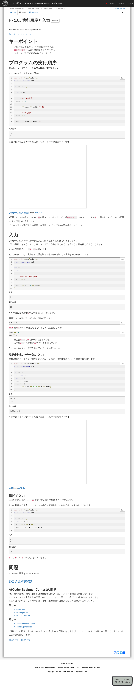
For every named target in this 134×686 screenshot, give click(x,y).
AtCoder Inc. (68, 672)
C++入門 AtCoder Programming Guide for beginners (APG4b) (37, 3)
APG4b (38, 212)
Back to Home (120, 8)
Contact (97, 668)
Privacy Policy (50, 668)
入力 (11, 488)
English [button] (110, 3)
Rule (63, 663)
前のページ (14, 34)
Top (13, 12)
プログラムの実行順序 (19, 212)
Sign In (130, 3)
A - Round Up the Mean (24, 623)
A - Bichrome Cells (22, 615)
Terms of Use (39, 668)
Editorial (33, 12)
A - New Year (20, 609)
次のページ (26, 34)
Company (84, 668)
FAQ (91, 668)
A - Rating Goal (21, 612)
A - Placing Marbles (23, 626)
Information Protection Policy (68, 668)
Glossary (69, 663)
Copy (122, 78)
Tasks (22, 12)
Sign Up (121, 3)
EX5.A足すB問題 (20, 581)
